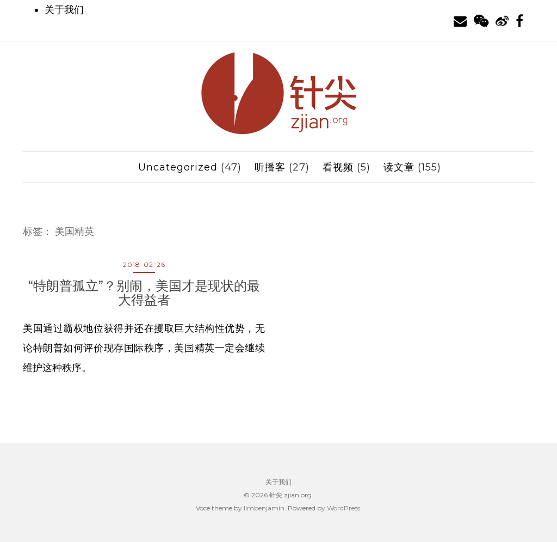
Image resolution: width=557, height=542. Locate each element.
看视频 (338, 167)
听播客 (270, 167)
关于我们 (64, 10)
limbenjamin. (265, 508)
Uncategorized (178, 167)
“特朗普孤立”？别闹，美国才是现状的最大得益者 (144, 293)
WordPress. (344, 508)
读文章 (398, 167)
